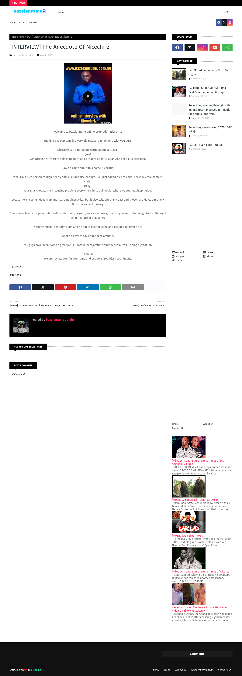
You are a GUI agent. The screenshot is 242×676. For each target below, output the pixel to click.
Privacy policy (225, 670)
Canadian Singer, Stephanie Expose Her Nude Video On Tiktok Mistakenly (199, 609)
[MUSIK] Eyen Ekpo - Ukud (205, 145)
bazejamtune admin (24, 55)
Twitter (208, 256)
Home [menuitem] (60, 12)
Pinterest (209, 252)
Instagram (178, 256)
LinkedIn (177, 260)
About (22, 22)
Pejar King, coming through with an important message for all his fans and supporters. (209, 110)
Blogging (36, 669)
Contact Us (178, 428)
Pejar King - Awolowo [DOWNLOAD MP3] (210, 129)
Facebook (178, 252)
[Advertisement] (202, 207)
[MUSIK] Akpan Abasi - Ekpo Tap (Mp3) (209, 72)
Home (12, 22)
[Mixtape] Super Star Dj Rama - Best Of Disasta (200, 571)
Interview (25, 37)
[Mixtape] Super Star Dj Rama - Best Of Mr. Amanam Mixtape (208, 90)
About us (208, 424)
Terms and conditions (202, 670)
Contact (33, 22)
